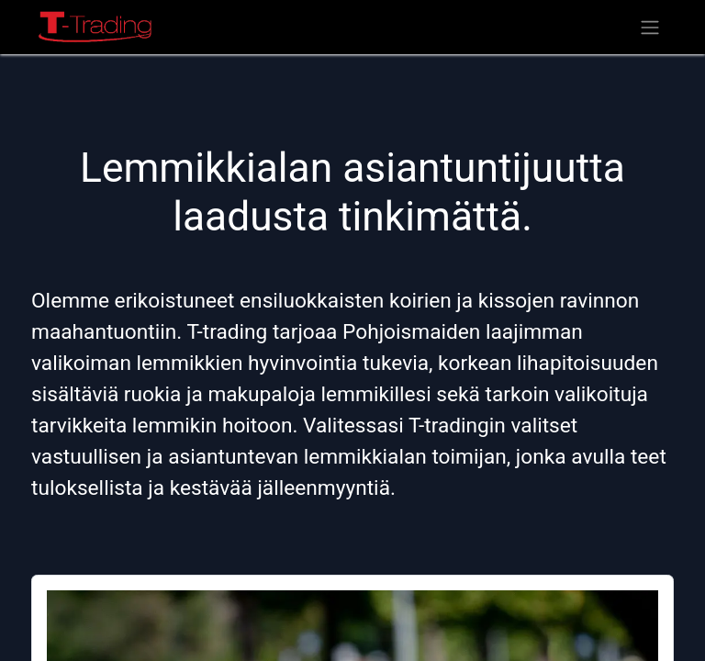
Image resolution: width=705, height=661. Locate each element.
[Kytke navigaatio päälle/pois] (650, 27)
